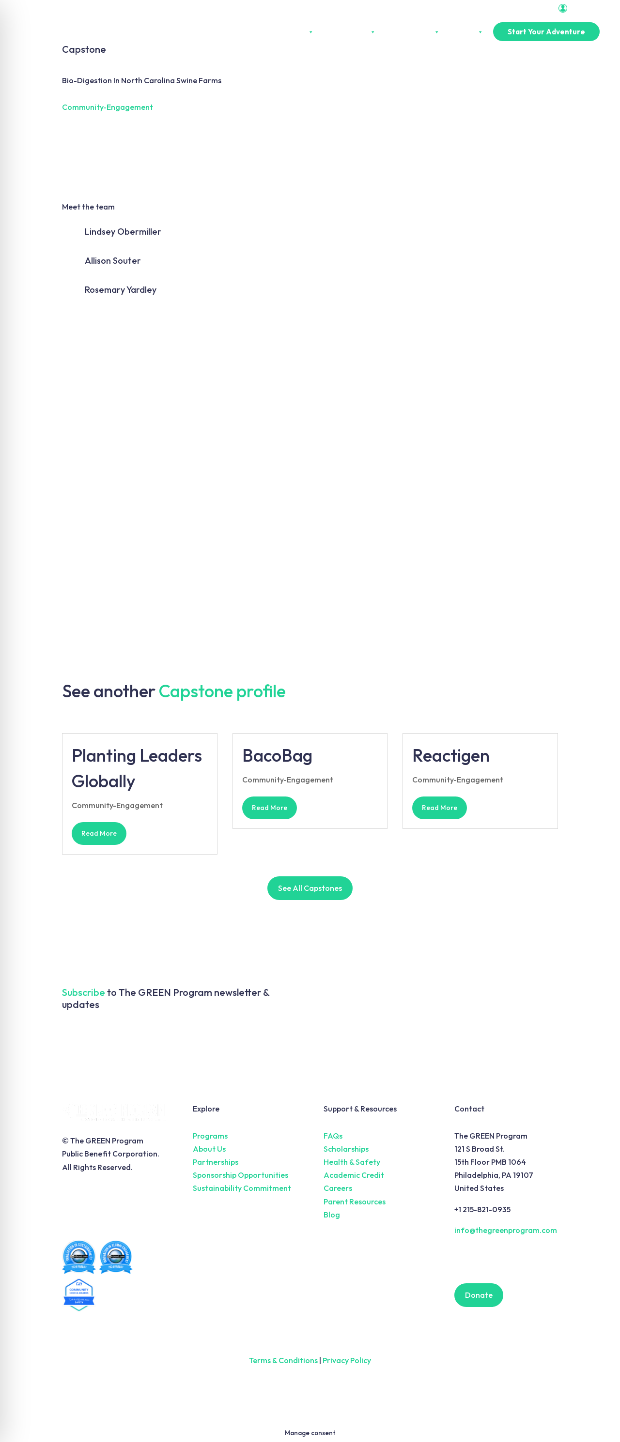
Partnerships (413, 32)
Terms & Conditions (283, 1360)
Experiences (350, 32)
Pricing (466, 32)
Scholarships (346, 1149)
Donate (479, 1295)
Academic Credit (354, 1175)
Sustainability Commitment (242, 1188)
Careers (338, 1188)
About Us (294, 32)
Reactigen (451, 755)
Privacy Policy (347, 1360)
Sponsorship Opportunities (240, 1175)
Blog (332, 1214)
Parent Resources (355, 1201)
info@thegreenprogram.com (505, 1230)
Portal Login (581, 8)
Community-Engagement (107, 107)
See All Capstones (310, 888)
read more (99, 833)
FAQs (333, 1136)
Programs (210, 1136)
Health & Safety (352, 1162)
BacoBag (277, 755)
